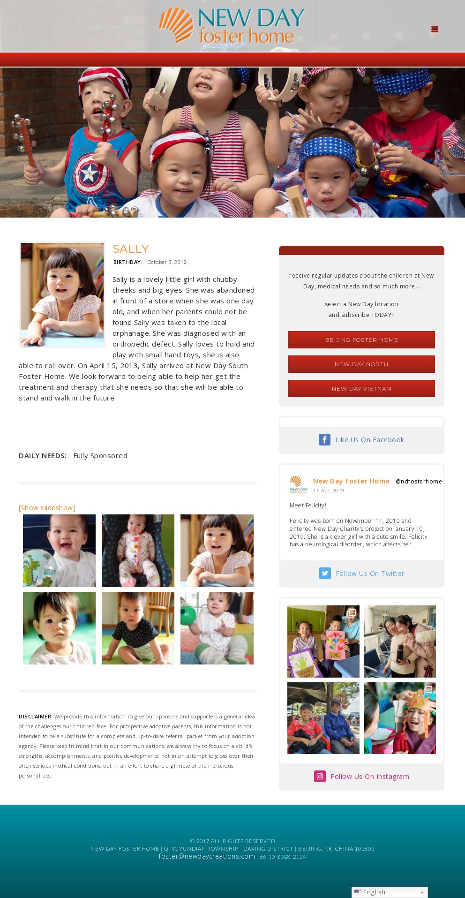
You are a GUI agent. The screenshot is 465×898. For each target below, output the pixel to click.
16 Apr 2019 (329, 490)
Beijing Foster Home (361, 339)
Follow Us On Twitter (370, 573)
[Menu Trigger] (435, 28)
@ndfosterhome (419, 481)
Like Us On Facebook (370, 439)
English (370, 892)
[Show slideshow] (47, 507)
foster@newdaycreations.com (207, 856)
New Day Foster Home (351, 480)
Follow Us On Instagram (369, 776)
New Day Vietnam (362, 388)
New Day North (362, 364)
